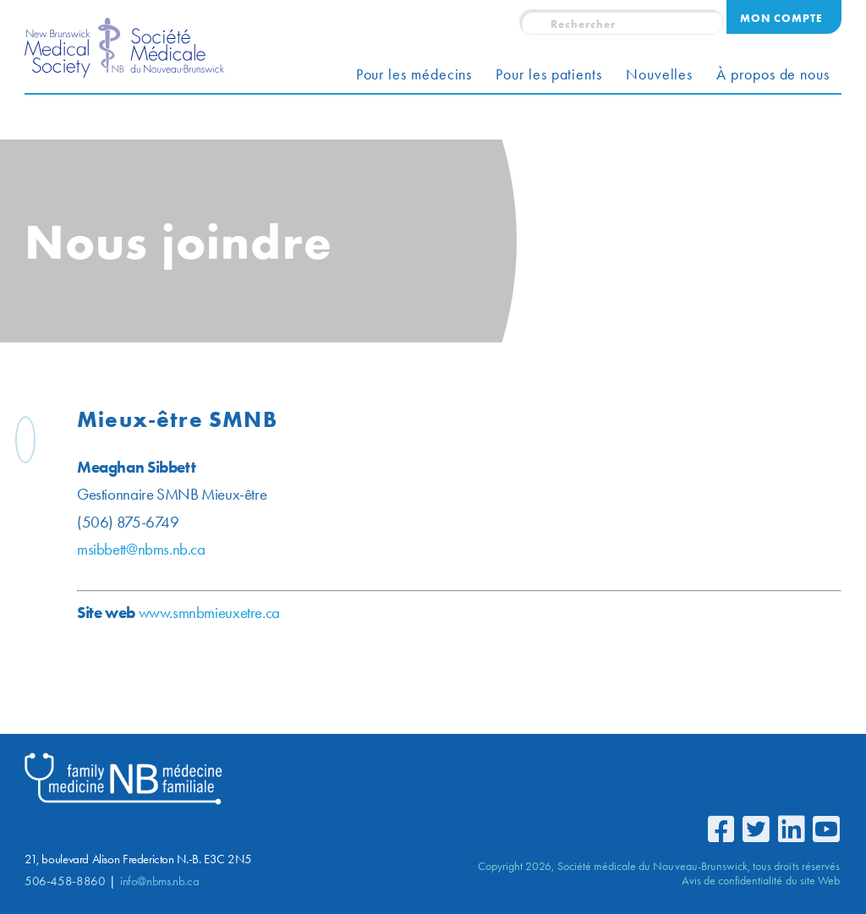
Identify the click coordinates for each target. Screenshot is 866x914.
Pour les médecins (414, 74)
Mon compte (781, 18)
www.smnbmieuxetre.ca (370, 612)
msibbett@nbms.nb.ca (302, 549)
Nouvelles (659, 74)
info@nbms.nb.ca (159, 881)
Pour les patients (549, 74)
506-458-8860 (65, 881)
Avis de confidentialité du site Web (761, 880)
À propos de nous (773, 74)
